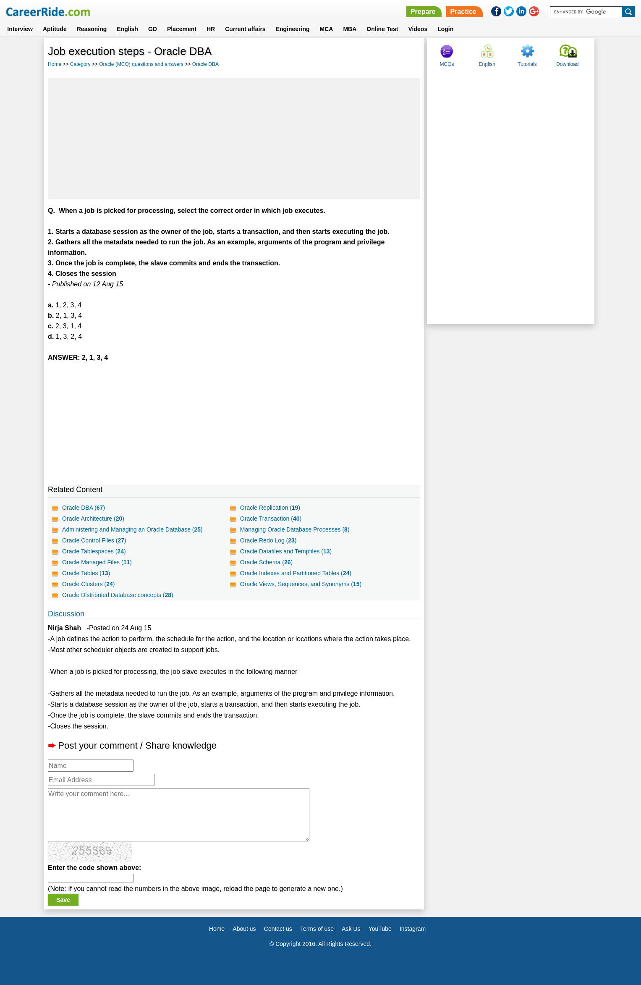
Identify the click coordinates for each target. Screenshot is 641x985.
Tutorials (527, 64)
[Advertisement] (234, 138)
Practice (463, 11)
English (127, 29)
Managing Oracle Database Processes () (295, 529)
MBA (349, 29)
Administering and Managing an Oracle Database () (132, 529)
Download (567, 64)
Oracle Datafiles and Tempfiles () (286, 551)
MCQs (447, 64)
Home (54, 64)
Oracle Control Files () (94, 540)
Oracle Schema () (266, 562)
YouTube (380, 928)
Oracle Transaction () (270, 518)
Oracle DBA (205, 64)
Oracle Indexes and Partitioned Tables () (295, 573)
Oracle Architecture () (93, 518)
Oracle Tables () (86, 573)
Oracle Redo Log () (268, 540)
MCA (326, 29)
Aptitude (55, 29)
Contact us (278, 928)
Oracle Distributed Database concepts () (117, 595)
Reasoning (92, 29)
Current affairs (245, 29)
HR (211, 29)
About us (244, 928)
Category (80, 64)
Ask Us (351, 928)
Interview (20, 29)
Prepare (423, 11)
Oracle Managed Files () (97, 562)
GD (152, 29)
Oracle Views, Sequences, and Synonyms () (300, 584)
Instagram (413, 928)
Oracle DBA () (83, 507)
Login (445, 29)
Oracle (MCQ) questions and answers (141, 64)
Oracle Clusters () (88, 584)
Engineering (293, 29)
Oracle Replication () (270, 507)
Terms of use (317, 928)
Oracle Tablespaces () (94, 551)
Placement (181, 29)
